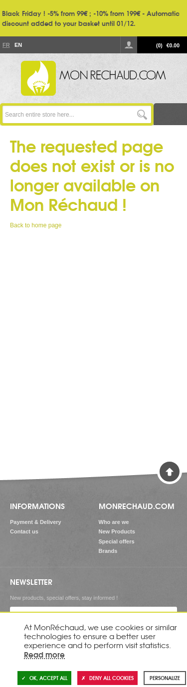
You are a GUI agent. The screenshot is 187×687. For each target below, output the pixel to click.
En (17, 45)
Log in (128, 44)
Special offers (117, 541)
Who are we (114, 522)
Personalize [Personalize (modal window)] (165, 678)
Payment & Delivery (35, 522)
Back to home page (35, 225)
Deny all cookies (107, 678)
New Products (117, 531)
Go (142, 114)
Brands (108, 551)
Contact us (24, 531)
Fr (5, 45)
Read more (44, 654)
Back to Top (169, 471)
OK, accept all (44, 678)
